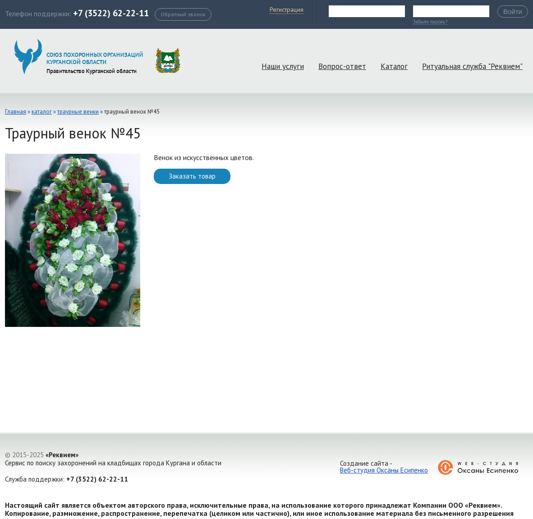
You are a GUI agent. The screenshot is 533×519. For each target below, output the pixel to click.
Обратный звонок (183, 14)
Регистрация (286, 9)
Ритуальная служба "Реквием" (472, 66)
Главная (15, 111)
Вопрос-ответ (342, 66)
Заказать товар (192, 176)
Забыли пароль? (430, 22)
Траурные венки (78, 111)
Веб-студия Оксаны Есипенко (384, 470)
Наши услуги (283, 66)
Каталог (394, 66)
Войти (512, 11)
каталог (42, 111)
